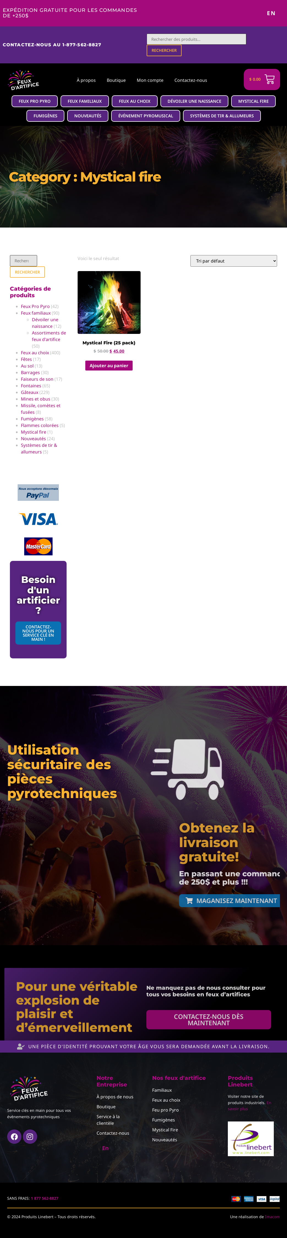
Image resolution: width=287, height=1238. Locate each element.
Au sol (27, 367)
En (271, 13)
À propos (86, 81)
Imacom (272, 1218)
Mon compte (150, 81)
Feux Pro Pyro (35, 308)
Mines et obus (35, 400)
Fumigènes (32, 420)
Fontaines (31, 387)
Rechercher (165, 51)
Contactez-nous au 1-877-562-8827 (52, 45)
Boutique (116, 81)
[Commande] (233, 261)
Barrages (30, 374)
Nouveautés (33, 440)
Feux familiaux (36, 314)
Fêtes (26, 361)
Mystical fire (33, 433)
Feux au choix (35, 354)
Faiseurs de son (37, 380)
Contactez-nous (190, 81)
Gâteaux (29, 394)
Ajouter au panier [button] (109, 366)
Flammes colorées (40, 427)
